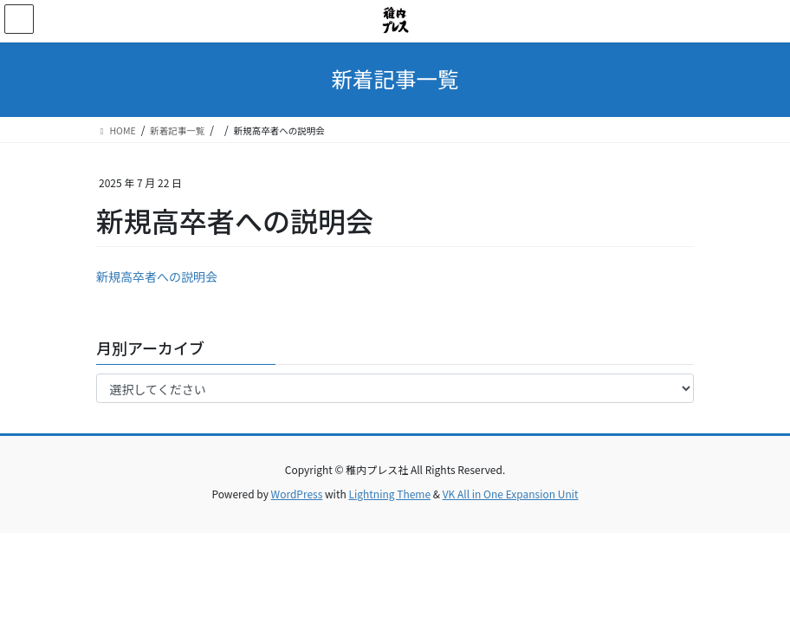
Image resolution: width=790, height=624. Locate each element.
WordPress (297, 493)
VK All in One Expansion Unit (511, 493)
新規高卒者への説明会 (156, 276)
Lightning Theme (389, 493)
